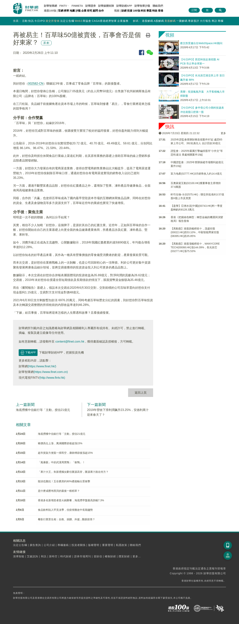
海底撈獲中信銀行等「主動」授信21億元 (43, 409)
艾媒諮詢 (32, 556)
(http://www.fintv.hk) (52, 377)
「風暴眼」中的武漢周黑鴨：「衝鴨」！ (61, 462)
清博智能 (18, 556)
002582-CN (35, 83)
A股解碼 (159, 20)
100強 (136, 10)
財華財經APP (124, 5)
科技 (143, 10)
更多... (137, 556)
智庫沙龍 (142, 5)
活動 (25, 20)
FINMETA (77, 5)
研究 (89, 10)
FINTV (63, 5)
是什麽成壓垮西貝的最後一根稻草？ (59, 490)
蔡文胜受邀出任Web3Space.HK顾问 (201, 43)
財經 (124, 10)
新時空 (53, 556)
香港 (160, 10)
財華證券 (90, 5)
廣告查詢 (35, 545)
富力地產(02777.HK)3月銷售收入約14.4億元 (196, 173)
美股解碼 (170, 20)
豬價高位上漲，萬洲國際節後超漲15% (60, 443)
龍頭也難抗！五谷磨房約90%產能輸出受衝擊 (64, 481)
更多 (223, 133)
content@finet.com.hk (69, 341)
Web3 (78, 20)
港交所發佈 (53, 20)
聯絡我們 (158, 5)
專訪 (214, 20)
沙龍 (78, 10)
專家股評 (193, 20)
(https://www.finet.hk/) (42, 366)
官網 (60, 10)
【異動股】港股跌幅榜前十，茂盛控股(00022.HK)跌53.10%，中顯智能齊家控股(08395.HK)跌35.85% (195, 232)
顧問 (95, 10)
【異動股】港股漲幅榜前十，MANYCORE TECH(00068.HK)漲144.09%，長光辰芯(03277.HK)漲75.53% (195, 247)
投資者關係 (79, 545)
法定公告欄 (67, 20)
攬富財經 (124, 556)
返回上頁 (141, 392)
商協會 (87, 20)
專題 (149, 10)
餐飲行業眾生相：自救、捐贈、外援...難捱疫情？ (66, 519)
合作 (101, 10)
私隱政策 (121, 545)
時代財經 (66, 556)
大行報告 (205, 20)
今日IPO (39, 20)
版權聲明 (93, 545)
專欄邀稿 (63, 545)
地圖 (72, 10)
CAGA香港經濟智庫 (104, 20)
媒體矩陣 (106, 5)
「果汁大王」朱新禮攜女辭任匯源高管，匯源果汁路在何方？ (73, 471)
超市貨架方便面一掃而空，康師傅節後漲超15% (65, 452)
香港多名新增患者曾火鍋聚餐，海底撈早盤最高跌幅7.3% (71, 500)
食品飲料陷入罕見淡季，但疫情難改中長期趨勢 (65, 509)
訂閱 (194, 10)
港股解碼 (147, 20)
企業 (83, 10)
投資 (129, 10)
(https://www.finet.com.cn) (51, 371)
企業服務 (122, 20)
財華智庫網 (50, 5)
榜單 (66, 10)
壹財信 (98, 556)
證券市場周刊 (82, 556)
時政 (154, 10)
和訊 (43, 556)
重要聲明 (107, 545)
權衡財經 (110, 556)
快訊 (31, 20)
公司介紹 (49, 545)
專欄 (220, 20)
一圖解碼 (181, 20)
